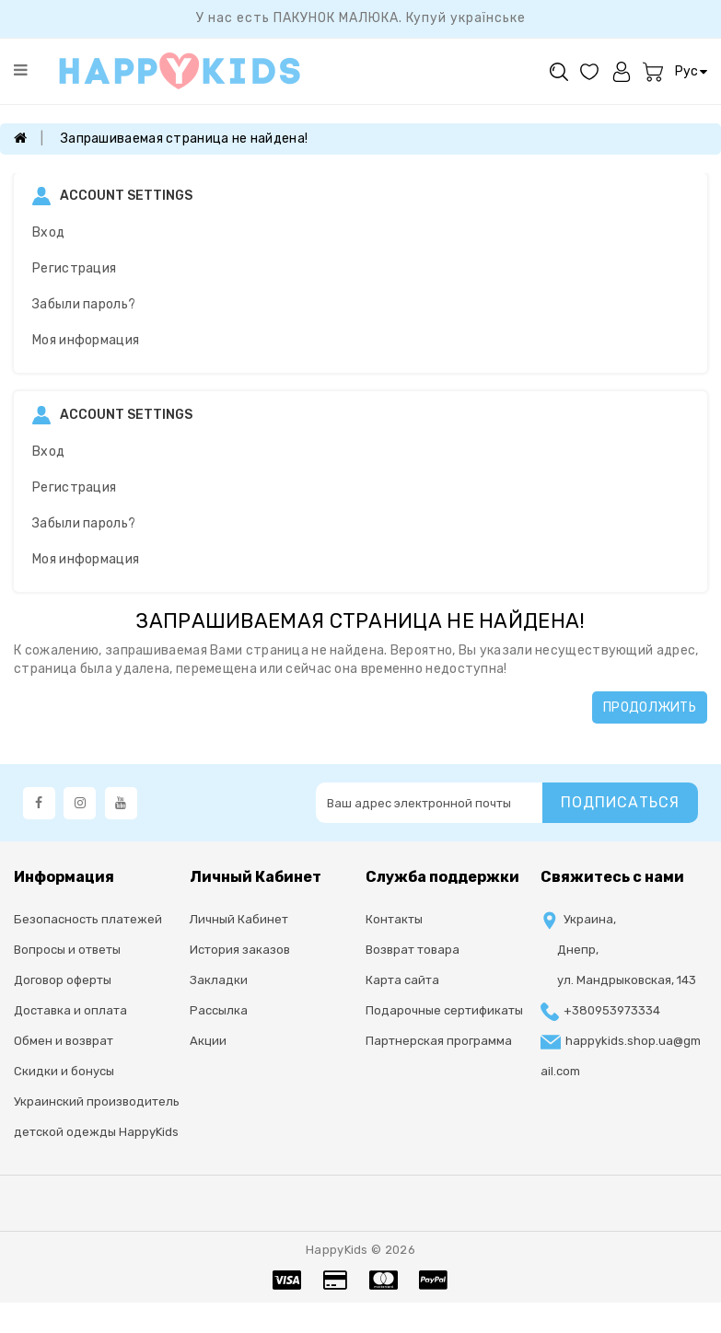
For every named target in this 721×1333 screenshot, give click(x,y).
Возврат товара (412, 949)
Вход (48, 232)
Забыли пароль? (83, 304)
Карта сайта (402, 980)
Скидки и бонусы (64, 1071)
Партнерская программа (439, 1041)
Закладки (219, 980)
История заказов (240, 949)
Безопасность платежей (88, 919)
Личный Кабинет (239, 919)
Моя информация (85, 340)
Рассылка (219, 1010)
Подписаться (620, 802)
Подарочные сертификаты (444, 1010)
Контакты (394, 919)
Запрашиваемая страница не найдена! (184, 138)
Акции (208, 1041)
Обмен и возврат (63, 1041)
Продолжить (649, 707)
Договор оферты (62, 980)
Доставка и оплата (70, 1010)
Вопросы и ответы (67, 949)
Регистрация (74, 268)
